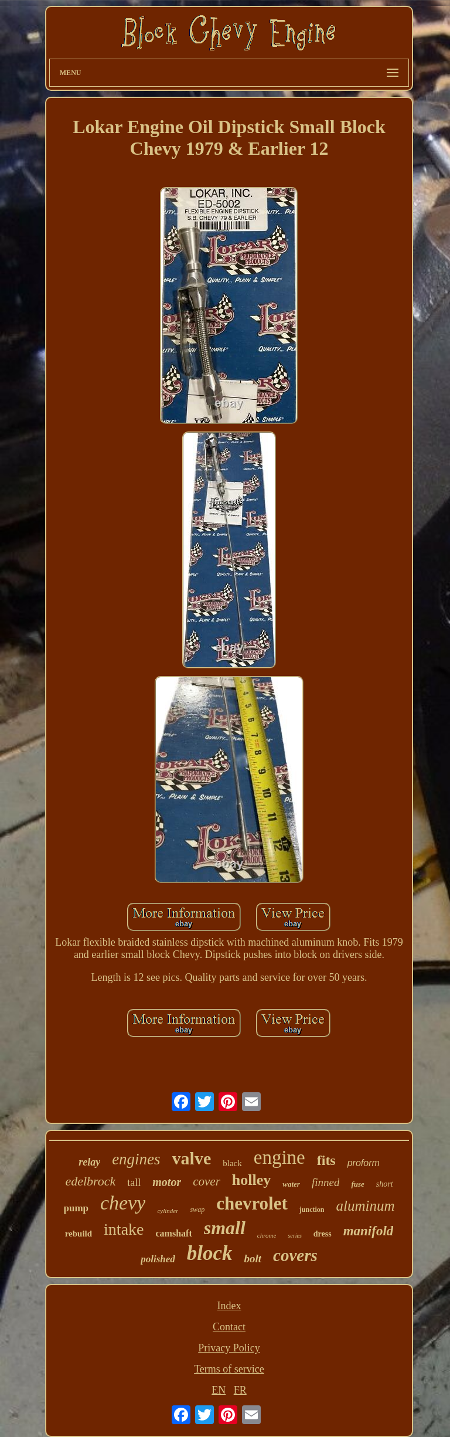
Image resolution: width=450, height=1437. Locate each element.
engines (136, 1159)
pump (76, 1208)
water (291, 1184)
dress (322, 1233)
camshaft (174, 1233)
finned (326, 1182)
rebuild (78, 1233)
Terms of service (229, 1369)
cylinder (167, 1210)
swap (197, 1209)
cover (206, 1181)
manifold (368, 1231)
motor (166, 1182)
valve (192, 1158)
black (232, 1163)
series (294, 1235)
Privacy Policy (229, 1348)
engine (279, 1157)
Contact (229, 1327)
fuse (357, 1184)
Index (229, 1306)
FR (240, 1390)
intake (124, 1229)
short (384, 1184)
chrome (267, 1235)
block (210, 1253)
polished (158, 1259)
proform (363, 1163)
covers (295, 1255)
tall (134, 1182)
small (225, 1227)
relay (89, 1162)
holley (251, 1179)
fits (326, 1160)
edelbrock (90, 1181)
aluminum (365, 1206)
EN (219, 1390)
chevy (122, 1203)
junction (312, 1209)
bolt (253, 1258)
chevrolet (252, 1203)
